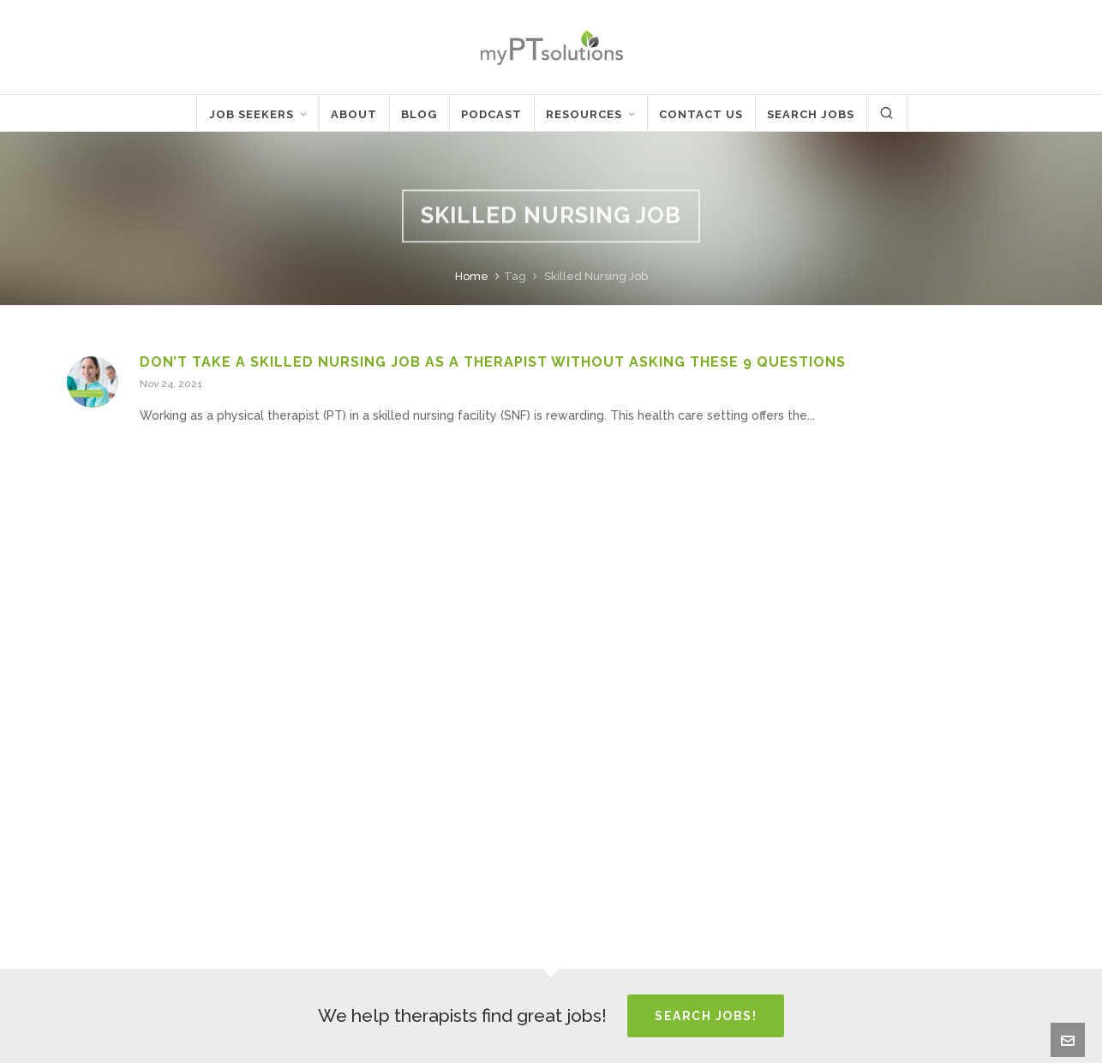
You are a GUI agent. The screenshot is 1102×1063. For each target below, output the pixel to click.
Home (471, 276)
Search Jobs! (706, 1016)
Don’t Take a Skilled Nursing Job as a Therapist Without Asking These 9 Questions (493, 362)
